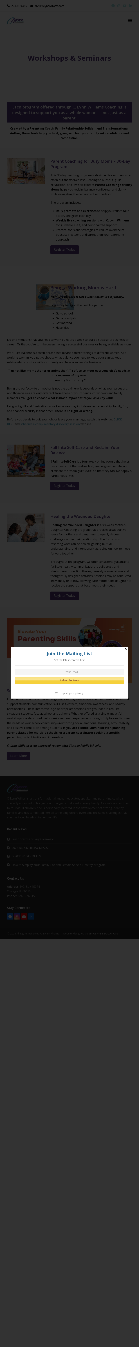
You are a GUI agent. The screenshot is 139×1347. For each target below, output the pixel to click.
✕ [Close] (126, 648)
